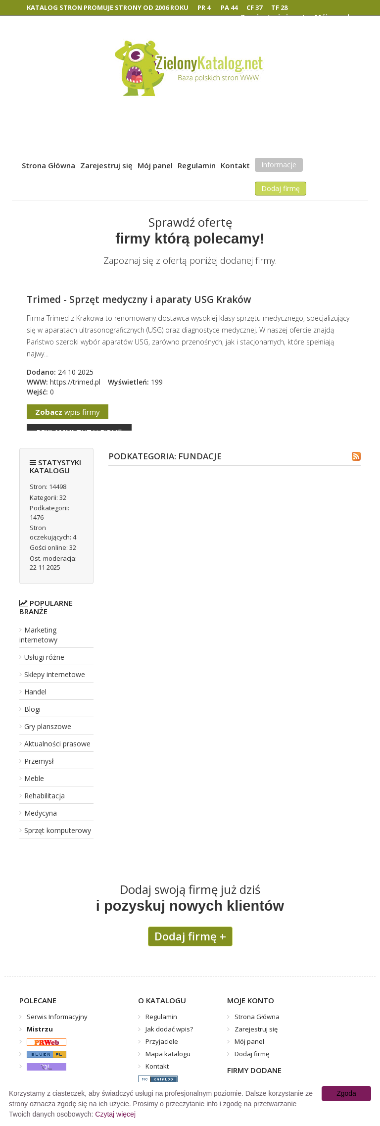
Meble (34, 778)
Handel (35, 691)
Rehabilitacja (44, 795)
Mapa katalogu (167, 1053)
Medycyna (40, 813)
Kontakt (235, 165)
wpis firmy (67, 412)
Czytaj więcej (115, 1114)
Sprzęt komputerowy (57, 830)
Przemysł (39, 761)
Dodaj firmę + (190, 936)
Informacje (278, 164)
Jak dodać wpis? (169, 1029)
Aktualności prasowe (57, 743)
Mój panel (155, 165)
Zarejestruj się (106, 165)
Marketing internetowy (38, 634)
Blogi (32, 709)
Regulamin (197, 165)
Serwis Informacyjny (57, 1016)
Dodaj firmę (280, 188)
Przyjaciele (161, 1041)
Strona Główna (48, 165)
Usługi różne (44, 657)
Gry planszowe (47, 726)
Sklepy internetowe (54, 674)
